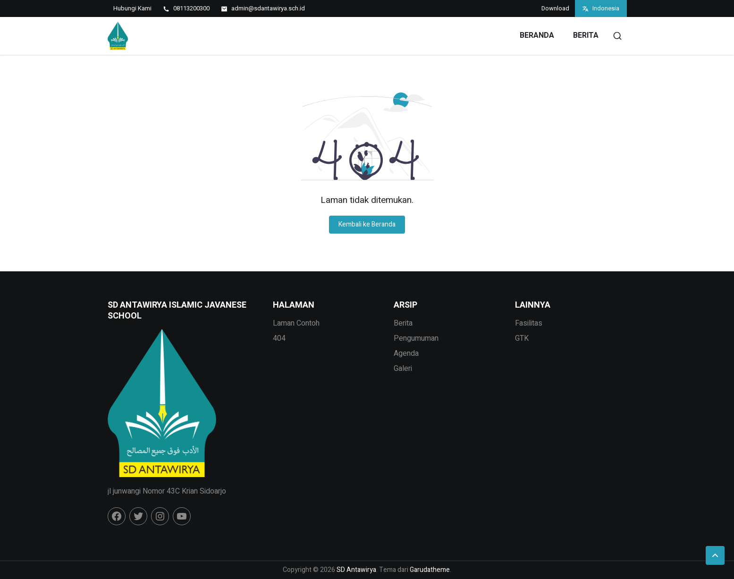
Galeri (403, 368)
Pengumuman (416, 338)
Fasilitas (528, 323)
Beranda (537, 35)
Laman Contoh (296, 323)
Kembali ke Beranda (367, 224)
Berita (586, 35)
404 (279, 338)
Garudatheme (430, 570)
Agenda (406, 353)
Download (555, 8)
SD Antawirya (356, 570)
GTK (522, 338)
